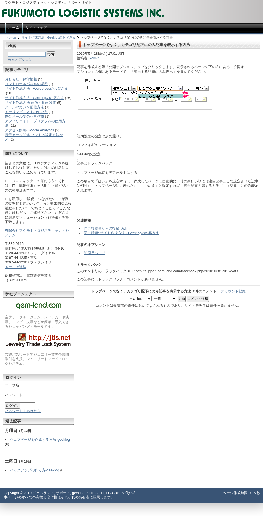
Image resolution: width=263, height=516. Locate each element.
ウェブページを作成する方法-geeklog (40, 439)
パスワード (14, 395)
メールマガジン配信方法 (24, 107)
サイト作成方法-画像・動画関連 (30, 102)
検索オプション (20, 59)
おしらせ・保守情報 (21, 79)
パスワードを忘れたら (23, 411)
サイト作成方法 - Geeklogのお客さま (48, 37)
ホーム (11, 37)
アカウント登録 (233, 291)
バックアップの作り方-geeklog (34, 470)
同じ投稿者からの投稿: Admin (108, 228)
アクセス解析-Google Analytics (29, 130)
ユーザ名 (12, 385)
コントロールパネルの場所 (26, 84)
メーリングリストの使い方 (26, 112)
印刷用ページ (94, 253)
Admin (94, 58)
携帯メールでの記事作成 (24, 116)
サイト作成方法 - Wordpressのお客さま (36, 88)
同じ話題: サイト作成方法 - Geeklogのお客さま (121, 233)
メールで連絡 (15, 267)
